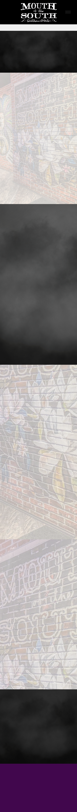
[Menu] (68, 12)
